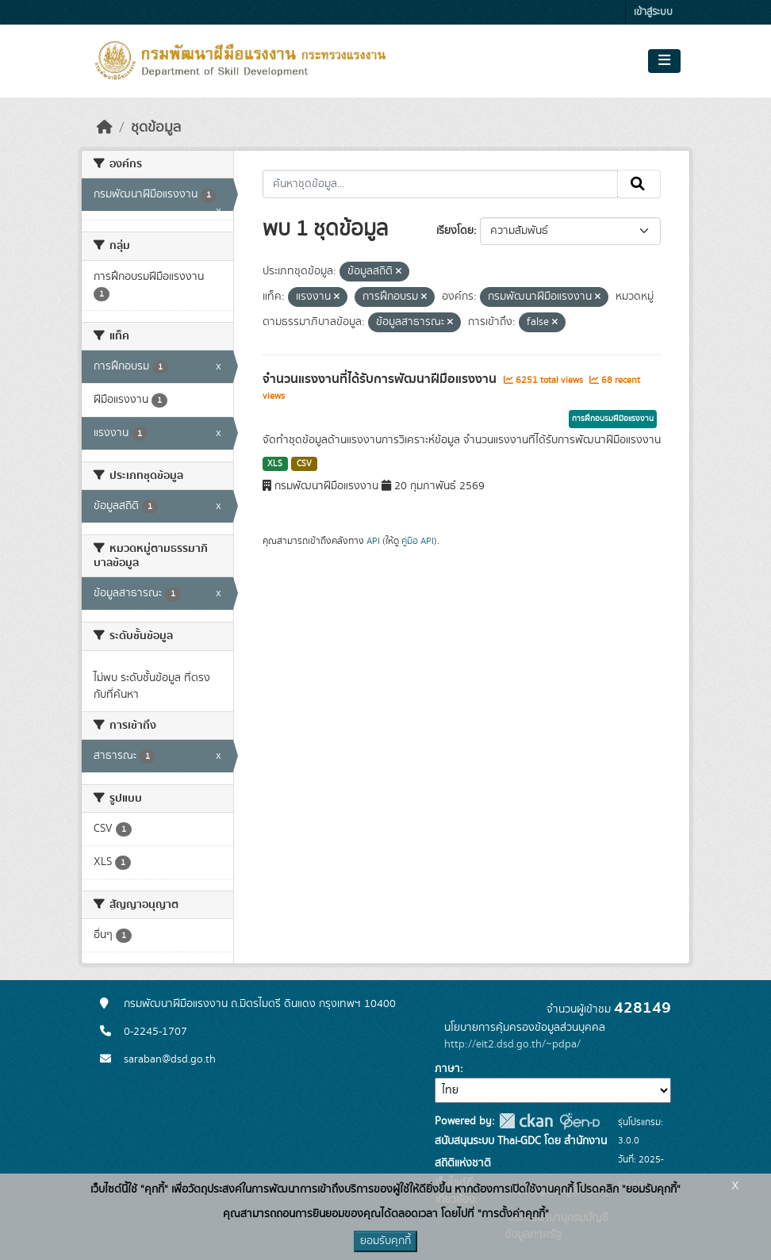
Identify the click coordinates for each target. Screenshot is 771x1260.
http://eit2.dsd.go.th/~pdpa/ (512, 1044)
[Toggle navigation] (664, 61)
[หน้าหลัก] (105, 127)
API (373, 541)
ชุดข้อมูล (156, 127)
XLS (274, 464)
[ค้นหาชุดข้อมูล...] (441, 184)
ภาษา (447, 1069)
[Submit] (639, 184)
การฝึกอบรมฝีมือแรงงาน (613, 418)
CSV (304, 464)
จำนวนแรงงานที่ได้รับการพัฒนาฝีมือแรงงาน (381, 379)
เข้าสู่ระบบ (653, 12)
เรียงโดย (455, 231)
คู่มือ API (417, 541)
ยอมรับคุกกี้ (385, 1241)
